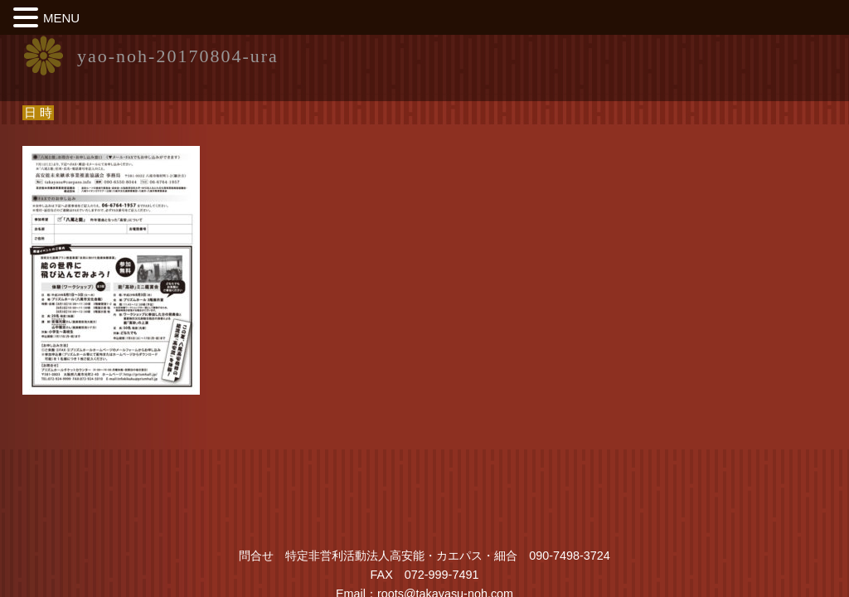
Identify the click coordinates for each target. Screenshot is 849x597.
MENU (61, 18)
